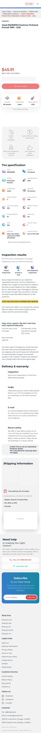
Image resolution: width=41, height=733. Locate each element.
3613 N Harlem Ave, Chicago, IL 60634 (16, 721)
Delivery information (9, 644)
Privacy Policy (7, 648)
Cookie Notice (7, 658)
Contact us (6, 685)
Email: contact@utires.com (12, 714)
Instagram (7, 698)
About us (5, 641)
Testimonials (6, 665)
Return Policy (7, 678)
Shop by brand (20, 12)
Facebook (7, 694)
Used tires (7, 12)
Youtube (7, 701)
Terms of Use (7, 651)
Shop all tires (7, 618)
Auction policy (7, 674)
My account (6, 681)
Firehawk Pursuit (11, 14)
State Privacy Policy (9, 655)
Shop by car (6, 625)
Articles (4, 662)
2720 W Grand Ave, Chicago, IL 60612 (16, 717)
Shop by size (6, 621)
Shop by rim (6, 632)
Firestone (33, 12)
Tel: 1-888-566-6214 (9, 710)
